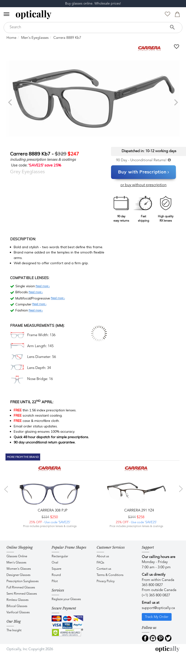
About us (103, 556)
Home (11, 38)
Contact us (104, 568)
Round (56, 575)
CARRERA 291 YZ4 (138, 510)
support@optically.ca (158, 608)
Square (56, 568)
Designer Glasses (18, 575)
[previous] (10, 102)
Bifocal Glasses (16, 606)
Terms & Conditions (110, 575)
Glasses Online (16, 556)
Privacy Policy (106, 581)
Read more (43, 286)
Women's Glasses (18, 568)
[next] (175, 102)
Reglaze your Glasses (66, 599)
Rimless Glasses (17, 600)
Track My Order (156, 617)
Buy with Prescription (143, 172)
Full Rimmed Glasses (20, 587)
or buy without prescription (143, 185)
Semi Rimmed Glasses (21, 593)
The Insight (13, 630)
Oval (55, 562)
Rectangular (60, 556)
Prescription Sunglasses (22, 581)
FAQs (100, 562)
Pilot (55, 581)
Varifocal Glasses (18, 612)
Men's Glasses (16, 562)
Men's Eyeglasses (35, 38)
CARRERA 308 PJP (52, 510)
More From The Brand (23, 457)
